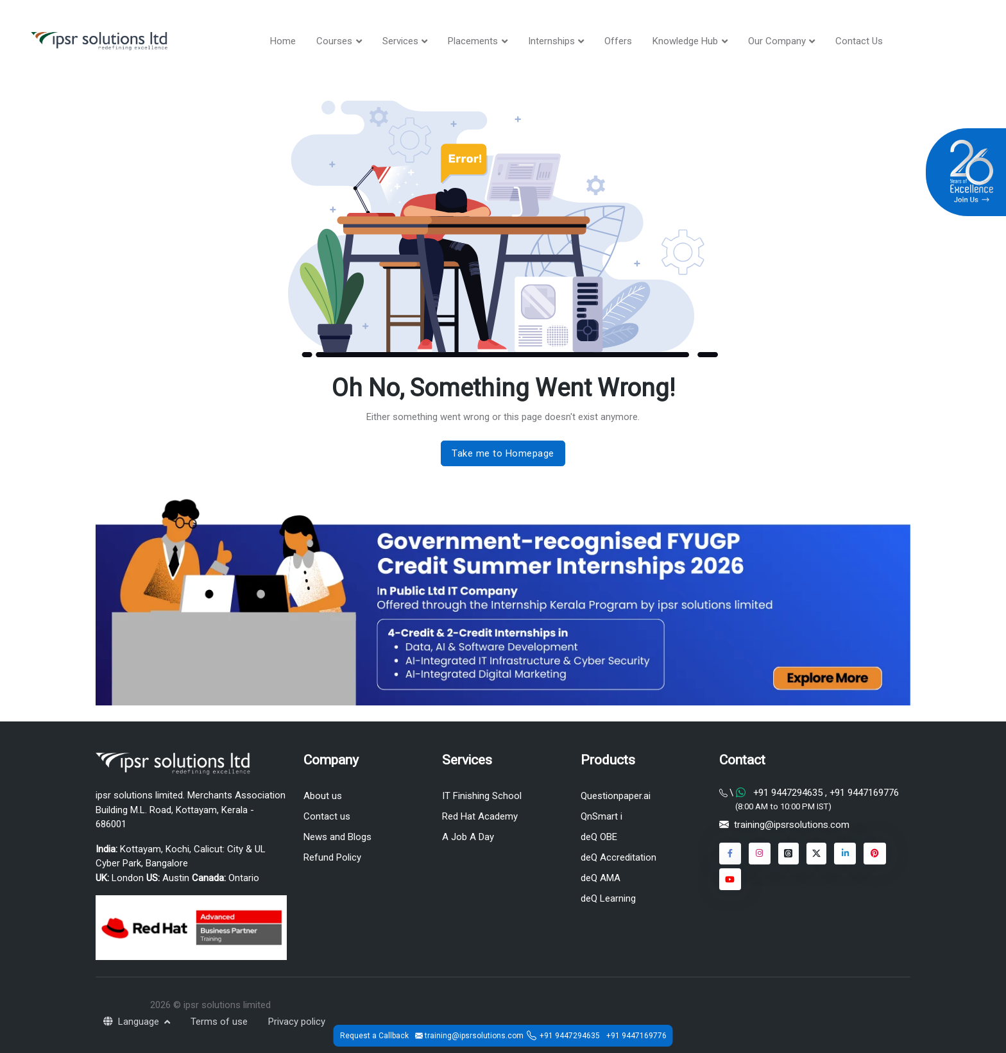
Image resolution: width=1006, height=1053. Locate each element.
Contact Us (859, 41)
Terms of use (219, 1021)
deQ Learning (608, 899)
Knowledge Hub (685, 41)
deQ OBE (599, 837)
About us (322, 796)
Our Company (777, 41)
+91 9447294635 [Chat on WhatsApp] (788, 793)
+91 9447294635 (570, 1035)
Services (400, 41)
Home (283, 41)
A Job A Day (468, 837)
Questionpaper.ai (616, 796)
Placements (473, 41)
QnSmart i (601, 816)
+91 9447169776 (636, 1035)
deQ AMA (600, 878)
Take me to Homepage (503, 453)
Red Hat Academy (480, 816)
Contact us (326, 816)
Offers (618, 41)
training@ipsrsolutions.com (791, 825)
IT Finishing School (482, 796)
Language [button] (132, 1021)
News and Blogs (337, 837)
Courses (334, 41)
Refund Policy (332, 857)
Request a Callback (374, 1035)
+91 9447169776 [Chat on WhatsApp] (863, 793)
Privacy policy (296, 1021)
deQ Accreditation (618, 857)
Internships (551, 41)
